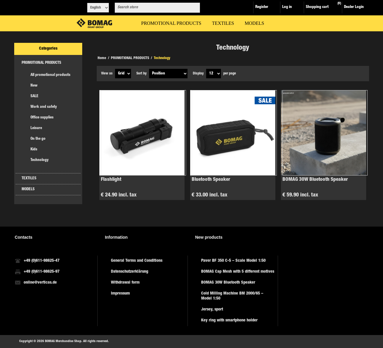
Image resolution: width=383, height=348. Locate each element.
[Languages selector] (98, 7)
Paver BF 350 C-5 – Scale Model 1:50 (233, 261)
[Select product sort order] (168, 73)
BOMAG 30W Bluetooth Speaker (315, 179)
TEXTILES (29, 178)
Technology (39, 160)
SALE (34, 96)
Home (102, 58)
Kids (33, 150)
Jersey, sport (212, 310)
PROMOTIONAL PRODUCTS (41, 63)
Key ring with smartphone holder (229, 320)
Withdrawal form (125, 283)
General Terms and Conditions (136, 261)
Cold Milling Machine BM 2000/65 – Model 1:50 (232, 296)
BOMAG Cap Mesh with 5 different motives (237, 272)
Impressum (120, 294)
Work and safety (43, 107)
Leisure (36, 128)
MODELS (28, 189)
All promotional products (50, 75)
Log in (287, 7)
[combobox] (152, 7)
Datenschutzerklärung (129, 272)
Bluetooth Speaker (211, 179)
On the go (38, 139)
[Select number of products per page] (213, 73)
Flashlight (111, 179)
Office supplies (42, 118)
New (34, 86)
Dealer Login (354, 7)
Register (261, 7)
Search (194, 7)
